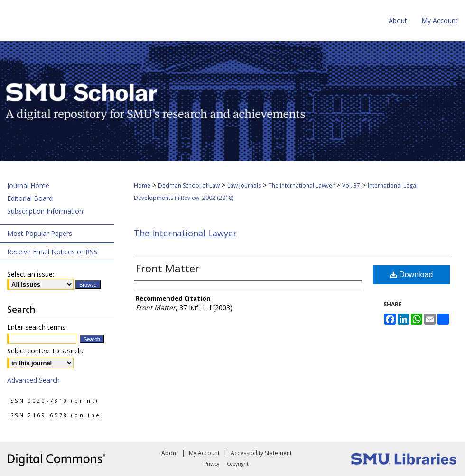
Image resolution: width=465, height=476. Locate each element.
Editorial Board (30, 198)
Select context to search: (45, 350)
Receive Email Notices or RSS (52, 251)
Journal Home (28, 185)
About (169, 453)
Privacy (211, 463)
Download (411, 274)
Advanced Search (33, 380)
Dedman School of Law (189, 185)
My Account (204, 453)
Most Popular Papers (39, 233)
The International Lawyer (302, 185)
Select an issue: (30, 273)
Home (142, 185)
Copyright (238, 463)
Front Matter (167, 268)
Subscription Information (45, 211)
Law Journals (244, 185)
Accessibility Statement (261, 453)
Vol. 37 (351, 185)
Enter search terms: (37, 327)
